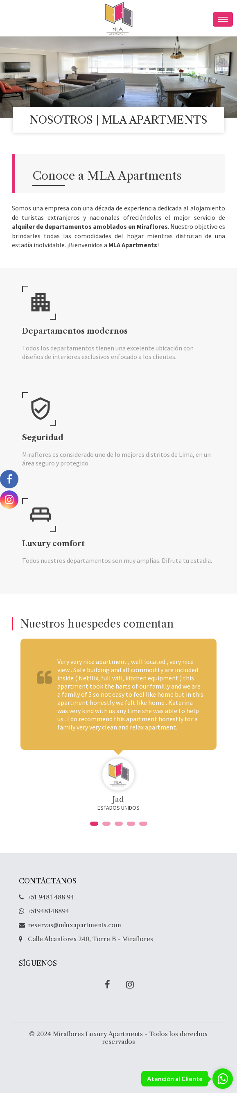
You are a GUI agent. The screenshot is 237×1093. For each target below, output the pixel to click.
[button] (94, 824)
